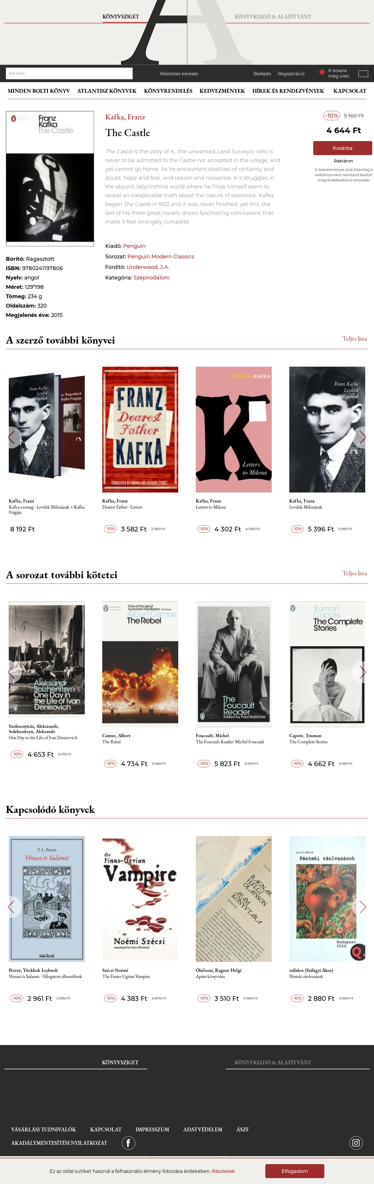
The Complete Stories (308, 742)
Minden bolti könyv (39, 91)
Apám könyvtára (210, 976)
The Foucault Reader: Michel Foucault (230, 742)
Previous (11, 437)
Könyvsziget (121, 16)
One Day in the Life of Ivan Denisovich (43, 738)
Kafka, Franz (125, 116)
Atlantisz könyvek (107, 91)
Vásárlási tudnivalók (43, 1129)
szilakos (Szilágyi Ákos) (311, 970)
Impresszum (152, 1129)
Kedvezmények (222, 91)
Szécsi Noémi (115, 970)
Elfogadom (295, 1171)
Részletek (223, 1171)
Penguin (134, 246)
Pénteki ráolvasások (306, 976)
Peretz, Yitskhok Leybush (33, 970)
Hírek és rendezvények (288, 91)
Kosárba (343, 148)
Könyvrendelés (168, 91)
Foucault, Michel (212, 735)
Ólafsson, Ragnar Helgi (218, 970)
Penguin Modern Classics (160, 256)
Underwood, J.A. (148, 267)
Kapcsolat (349, 91)
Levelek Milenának (305, 507)
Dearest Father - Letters (122, 507)
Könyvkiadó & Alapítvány (273, 16)
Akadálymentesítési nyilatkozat (59, 1143)
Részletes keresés (179, 73)
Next (363, 437)
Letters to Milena (211, 507)
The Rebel (111, 742)
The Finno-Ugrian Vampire (126, 976)
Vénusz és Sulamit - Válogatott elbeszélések (45, 976)
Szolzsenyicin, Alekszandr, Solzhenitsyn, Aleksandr (34, 729)
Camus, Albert (116, 735)
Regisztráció (291, 73)
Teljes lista (354, 338)
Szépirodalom (152, 277)
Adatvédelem (202, 1129)
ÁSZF (242, 1129)
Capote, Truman (305, 735)
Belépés (262, 73)
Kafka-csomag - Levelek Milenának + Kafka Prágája (46, 510)
